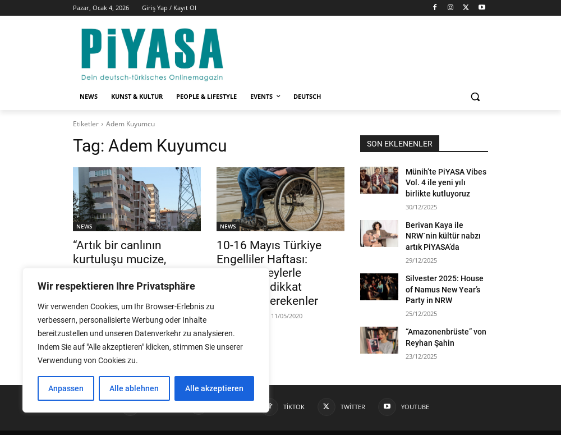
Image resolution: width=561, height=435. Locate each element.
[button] (475, 97)
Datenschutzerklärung (426, 424)
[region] (145, 340)
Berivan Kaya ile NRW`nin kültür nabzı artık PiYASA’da (444, 229)
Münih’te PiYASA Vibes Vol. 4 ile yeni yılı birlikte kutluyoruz (441, 180)
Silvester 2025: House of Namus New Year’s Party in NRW (447, 278)
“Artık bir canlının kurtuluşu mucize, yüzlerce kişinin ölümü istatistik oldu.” (136, 257)
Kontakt (369, 424)
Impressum (329, 424)
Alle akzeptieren (214, 388)
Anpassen (66, 388)
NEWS (84, 226)
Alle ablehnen (134, 388)
